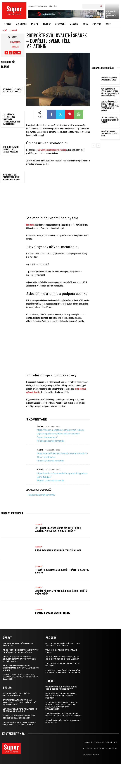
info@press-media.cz (15, 44)
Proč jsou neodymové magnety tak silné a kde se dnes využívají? (21, 651)
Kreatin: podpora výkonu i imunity (52, 613)
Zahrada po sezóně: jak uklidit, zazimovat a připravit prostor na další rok (20, 677)
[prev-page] (93, 145)
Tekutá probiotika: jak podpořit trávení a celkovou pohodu (62, 571)
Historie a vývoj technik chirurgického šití (111, 14)
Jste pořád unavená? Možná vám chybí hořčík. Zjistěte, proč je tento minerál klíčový (58, 529)
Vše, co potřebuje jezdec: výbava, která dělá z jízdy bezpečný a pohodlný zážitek (110, 92)
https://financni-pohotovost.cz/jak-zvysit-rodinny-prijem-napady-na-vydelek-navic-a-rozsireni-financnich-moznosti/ (61, 433)
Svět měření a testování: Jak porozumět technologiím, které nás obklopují (11, 119)
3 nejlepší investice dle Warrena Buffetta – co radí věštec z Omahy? (63, 714)
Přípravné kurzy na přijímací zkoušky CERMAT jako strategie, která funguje (19, 659)
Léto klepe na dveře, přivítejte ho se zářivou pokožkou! (11, 149)
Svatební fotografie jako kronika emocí (109, 78)
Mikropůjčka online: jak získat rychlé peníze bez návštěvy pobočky (61, 695)
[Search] (101, 6)
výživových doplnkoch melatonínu (52, 149)
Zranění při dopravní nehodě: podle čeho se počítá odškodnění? (61, 592)
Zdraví (14, 30)
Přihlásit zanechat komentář (50, 441)
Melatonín (30, 224)
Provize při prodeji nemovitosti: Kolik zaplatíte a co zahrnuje (19, 723)
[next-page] (98, 145)
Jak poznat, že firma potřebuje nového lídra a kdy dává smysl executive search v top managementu (61, 705)
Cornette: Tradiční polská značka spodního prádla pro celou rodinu (63, 671)
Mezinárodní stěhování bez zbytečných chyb (12, 90)
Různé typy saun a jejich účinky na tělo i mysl (58, 550)
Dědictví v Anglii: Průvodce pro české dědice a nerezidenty (11, 177)
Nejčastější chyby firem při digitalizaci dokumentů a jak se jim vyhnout (21, 668)
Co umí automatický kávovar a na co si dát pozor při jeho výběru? (62, 658)
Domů (4, 30)
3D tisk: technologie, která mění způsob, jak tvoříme (110, 119)
